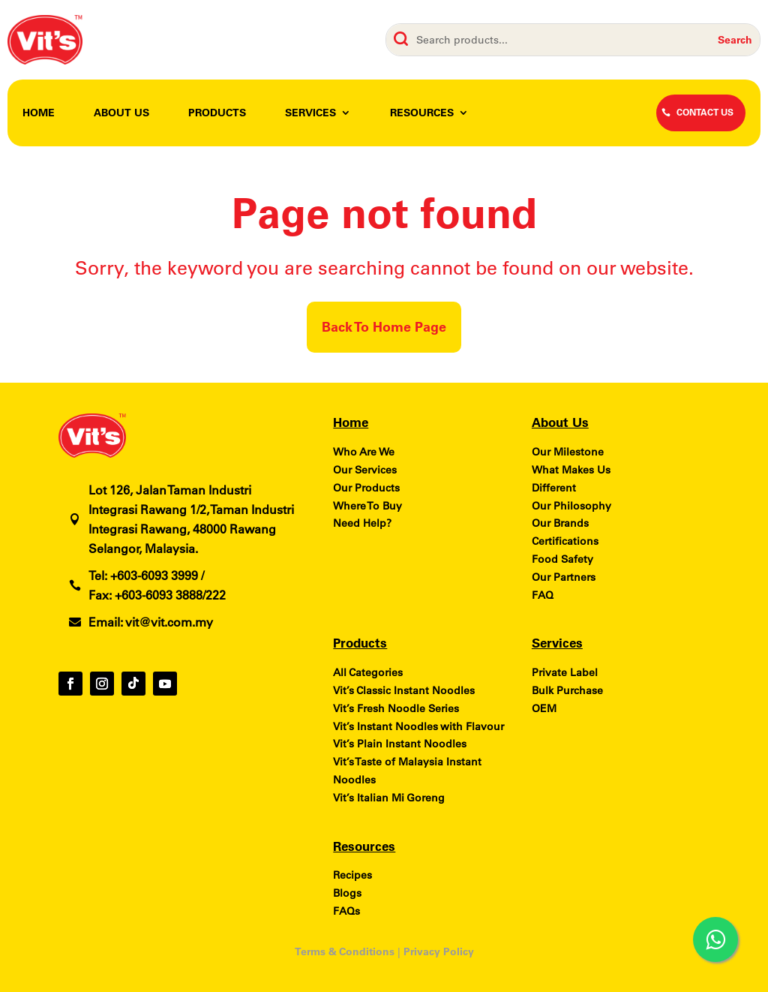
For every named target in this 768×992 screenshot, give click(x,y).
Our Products (366, 487)
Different (554, 487)
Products (217, 113)
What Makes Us (571, 469)
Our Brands (560, 523)
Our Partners (564, 577)
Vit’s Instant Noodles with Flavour (418, 726)
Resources (422, 113)
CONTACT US (705, 112)
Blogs (347, 893)
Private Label (565, 672)
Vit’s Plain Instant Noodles (399, 743)
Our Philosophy (571, 506)
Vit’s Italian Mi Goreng (389, 797)
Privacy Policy (439, 951)
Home (38, 113)
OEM (544, 708)
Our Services (365, 469)
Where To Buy (367, 506)
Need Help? (362, 523)
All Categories (368, 672)
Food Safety (562, 559)
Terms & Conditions (344, 951)
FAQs (346, 911)
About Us (121, 113)
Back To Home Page (384, 326)
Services (310, 113)
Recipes (352, 875)
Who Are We (363, 451)
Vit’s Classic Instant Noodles (404, 690)
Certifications (565, 541)
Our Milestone (568, 451)
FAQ (543, 595)
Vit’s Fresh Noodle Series (396, 708)
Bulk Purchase (567, 690)
